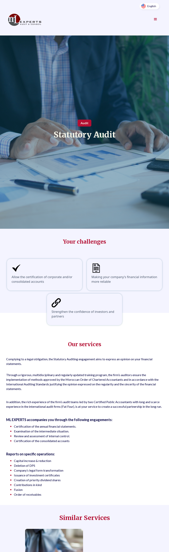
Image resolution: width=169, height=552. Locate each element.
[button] (149, 6)
